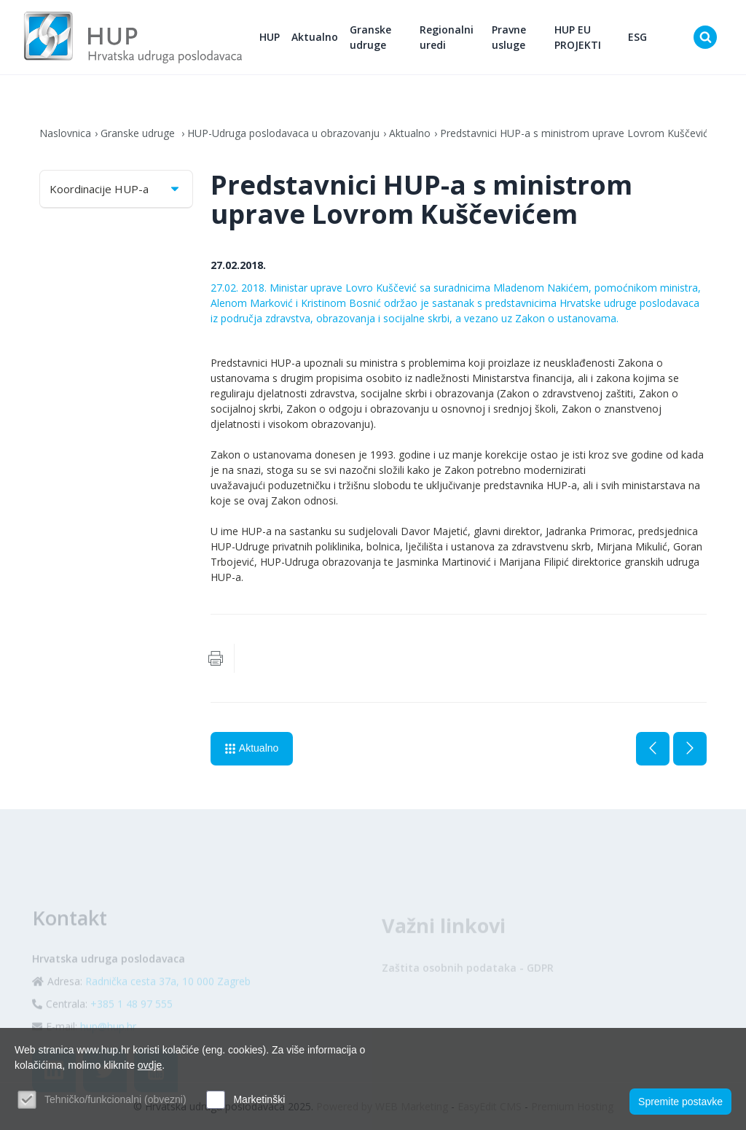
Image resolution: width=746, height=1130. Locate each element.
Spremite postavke (680, 1101)
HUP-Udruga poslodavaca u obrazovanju (283, 133)
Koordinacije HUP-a (115, 189)
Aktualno (314, 37)
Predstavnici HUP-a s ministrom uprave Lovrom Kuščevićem (581, 133)
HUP (269, 37)
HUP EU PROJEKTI (577, 37)
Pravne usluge (509, 37)
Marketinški (259, 1099)
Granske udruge (370, 37)
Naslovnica (65, 133)
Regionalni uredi (447, 37)
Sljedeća (690, 748)
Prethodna (653, 748)
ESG (637, 37)
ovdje (150, 1065)
